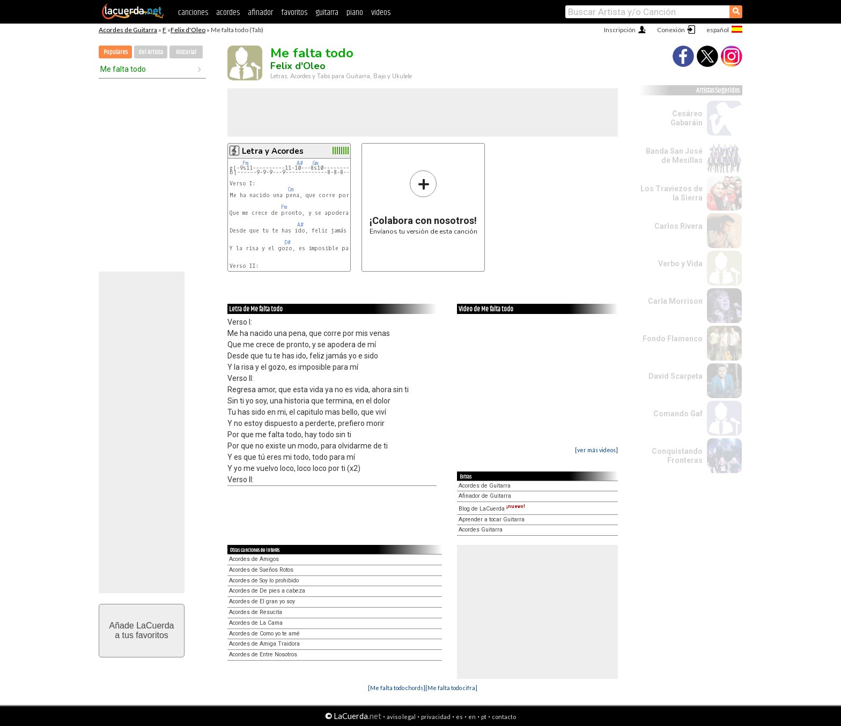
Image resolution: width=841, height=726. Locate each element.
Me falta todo (123, 69)
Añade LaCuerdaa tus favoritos (141, 630)
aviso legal (401, 716)
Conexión (671, 30)
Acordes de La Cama (256, 622)
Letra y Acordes (273, 151)
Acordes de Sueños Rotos (261, 569)
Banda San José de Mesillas (674, 155)
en (472, 716)
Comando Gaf (678, 413)
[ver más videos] (596, 449)
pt (483, 716)
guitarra (326, 12)
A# (300, 163)
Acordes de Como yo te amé (264, 633)
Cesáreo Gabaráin (686, 118)
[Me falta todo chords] (396, 687)
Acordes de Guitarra (128, 30)
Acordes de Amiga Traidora (264, 643)
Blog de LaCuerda (492, 508)
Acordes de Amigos (254, 559)
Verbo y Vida (680, 263)
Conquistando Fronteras (677, 456)
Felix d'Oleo (188, 30)
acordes (228, 12)
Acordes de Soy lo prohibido (264, 580)
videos (380, 12)
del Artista (150, 52)
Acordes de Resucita (255, 612)
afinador (260, 12)
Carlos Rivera (678, 226)
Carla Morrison (675, 301)
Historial (186, 52)
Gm (315, 163)
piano (354, 12)
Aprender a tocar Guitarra (492, 519)
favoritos (294, 12)
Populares (116, 52)
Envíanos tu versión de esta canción (423, 202)
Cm (290, 189)
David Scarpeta (675, 376)
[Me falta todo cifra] (451, 687)
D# (287, 242)
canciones (193, 12)
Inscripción (620, 30)
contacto (504, 716)
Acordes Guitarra (481, 529)
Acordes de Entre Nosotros (263, 654)
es (459, 716)
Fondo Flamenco (673, 338)
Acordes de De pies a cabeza (267, 590)
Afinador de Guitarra (485, 495)
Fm (245, 163)
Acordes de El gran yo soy (262, 601)
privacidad (436, 716)
